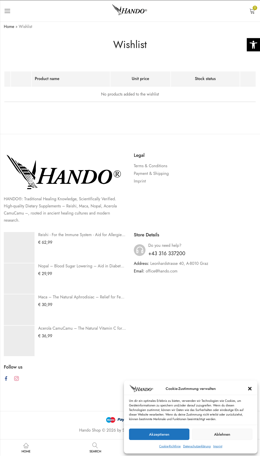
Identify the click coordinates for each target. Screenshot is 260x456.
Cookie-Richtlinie (170, 446)
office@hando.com (161, 271)
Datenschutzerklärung (196, 446)
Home (9, 26)
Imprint (217, 446)
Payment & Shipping (151, 173)
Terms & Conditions (150, 166)
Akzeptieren (159, 434)
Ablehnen (222, 434)
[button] (253, 44)
